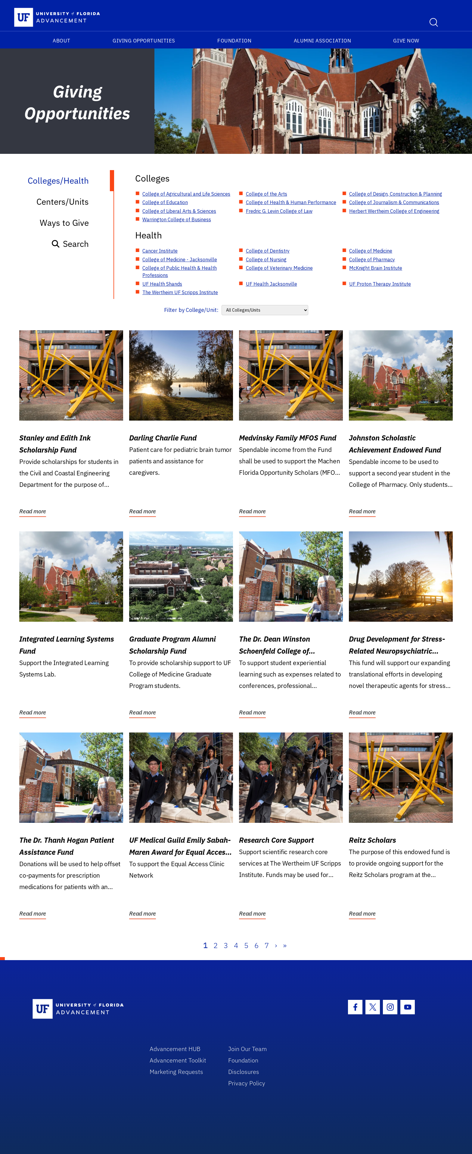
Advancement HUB (175, 1049)
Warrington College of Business (176, 219)
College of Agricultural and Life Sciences (186, 194)
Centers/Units (62, 201)
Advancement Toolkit (178, 1060)
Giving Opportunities (144, 40)
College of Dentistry (268, 251)
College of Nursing (266, 260)
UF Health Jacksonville (271, 284)
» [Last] (285, 945)
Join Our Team (247, 1049)
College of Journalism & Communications (394, 202)
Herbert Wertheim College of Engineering (394, 211)
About (61, 40)
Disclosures (243, 1072)
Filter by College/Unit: (191, 309)
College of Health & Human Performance (291, 202)
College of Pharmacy (372, 260)
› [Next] (276, 945)
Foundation (234, 40)
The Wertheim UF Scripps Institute (180, 292)
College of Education (165, 202)
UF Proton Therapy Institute (380, 284)
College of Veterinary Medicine (279, 268)
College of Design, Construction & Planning (395, 194)
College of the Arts (266, 194)
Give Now (406, 40)
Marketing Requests (176, 1072)
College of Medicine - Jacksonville (179, 260)
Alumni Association (322, 40)
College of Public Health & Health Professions (179, 271)
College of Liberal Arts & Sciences (179, 211)
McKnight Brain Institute (375, 268)
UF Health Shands (162, 284)
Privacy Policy (246, 1083)
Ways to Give (64, 222)
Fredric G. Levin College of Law (279, 211)
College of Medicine (370, 251)
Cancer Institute (160, 251)
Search (70, 243)
